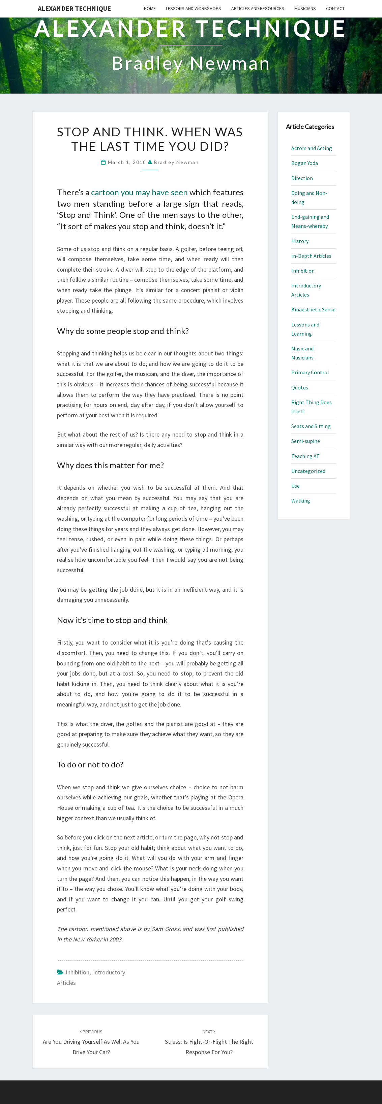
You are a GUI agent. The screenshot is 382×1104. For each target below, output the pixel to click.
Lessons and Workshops (193, 8)
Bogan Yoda (304, 163)
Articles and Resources (257, 8)
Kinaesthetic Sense (313, 309)
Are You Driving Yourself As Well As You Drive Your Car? (91, 1042)
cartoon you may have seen (139, 192)
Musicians (305, 8)
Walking (300, 500)
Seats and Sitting (311, 426)
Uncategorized (308, 471)
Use (295, 485)
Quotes (299, 387)
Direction (302, 178)
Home (150, 8)
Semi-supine (305, 441)
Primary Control (310, 372)
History (299, 241)
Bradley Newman (176, 162)
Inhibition (77, 972)
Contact (335, 8)
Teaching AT (305, 456)
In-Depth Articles (311, 255)
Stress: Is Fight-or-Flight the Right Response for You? (209, 1042)
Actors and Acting (311, 148)
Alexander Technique (74, 8)
